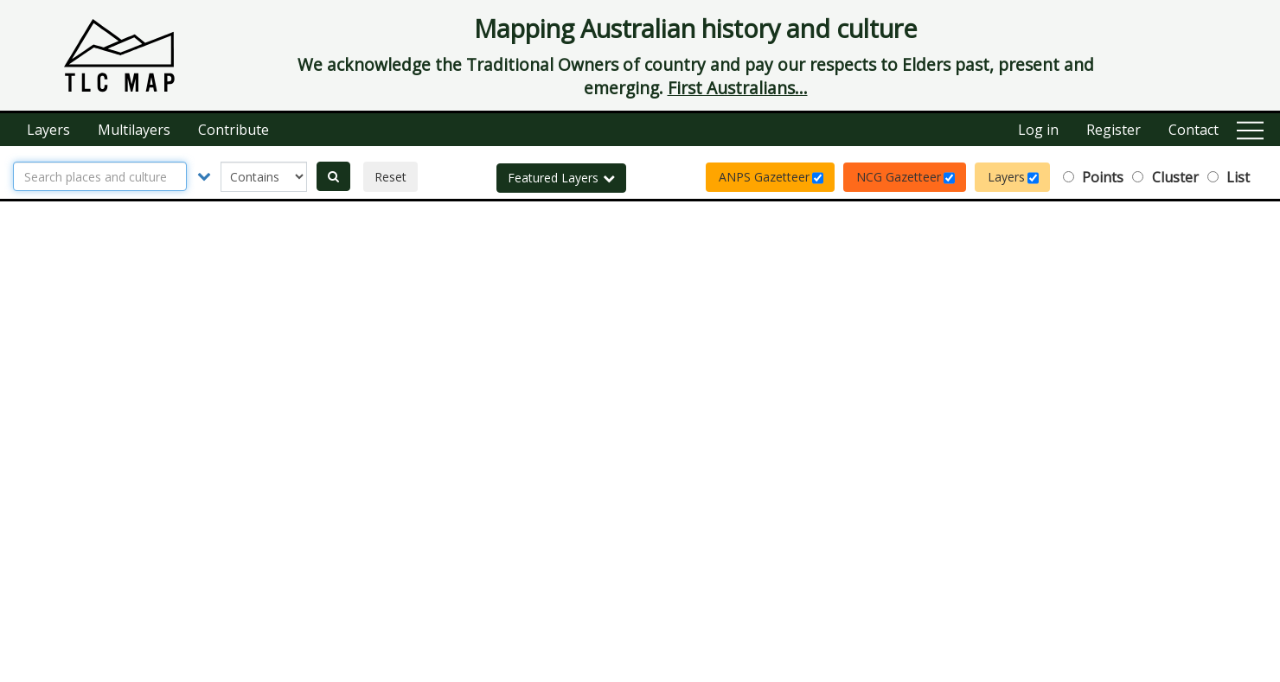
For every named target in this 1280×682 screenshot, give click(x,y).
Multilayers (134, 129)
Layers (48, 129)
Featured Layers (561, 177)
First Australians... (738, 87)
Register (1113, 129)
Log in (1038, 129)
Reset (390, 177)
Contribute (233, 129)
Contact (1193, 129)
